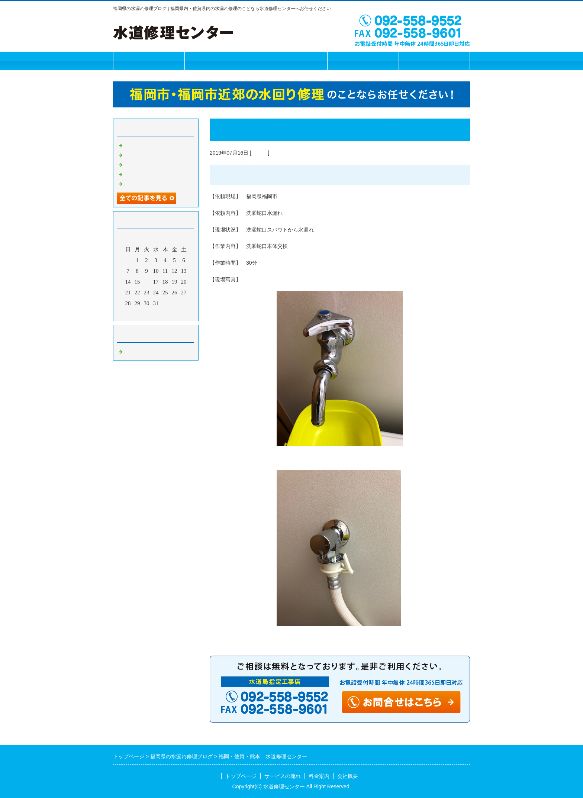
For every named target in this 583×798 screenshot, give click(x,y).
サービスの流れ (220, 60)
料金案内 (291, 60)
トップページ (149, 60)
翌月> (170, 313)
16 (146, 282)
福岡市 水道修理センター (157, 154)
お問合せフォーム (434, 60)
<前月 (142, 313)
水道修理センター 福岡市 (157, 145)
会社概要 (363, 60)
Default (259, 153)
